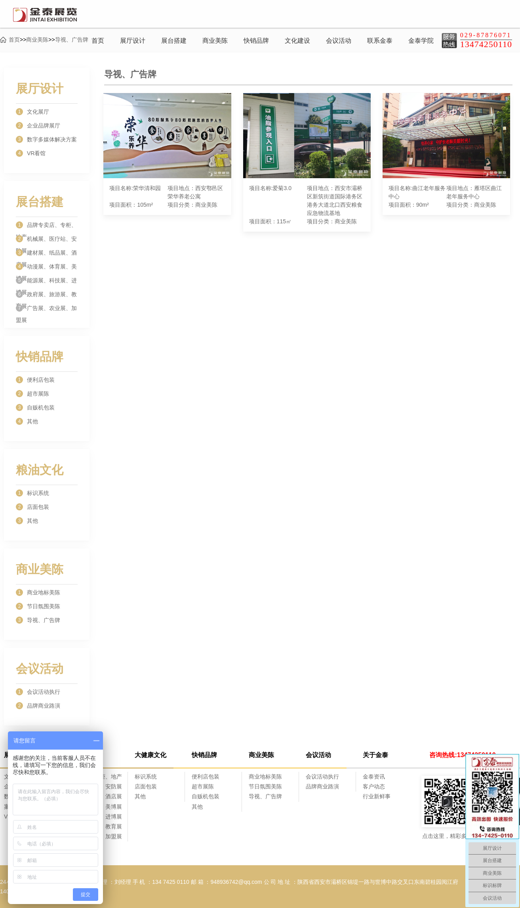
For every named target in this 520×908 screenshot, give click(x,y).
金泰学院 (421, 40)
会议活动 (338, 40)
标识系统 (32, 493)
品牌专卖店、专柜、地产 (46, 226)
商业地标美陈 (38, 592)
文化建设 (297, 40)
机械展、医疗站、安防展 (46, 240)
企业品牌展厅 (38, 125)
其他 (27, 421)
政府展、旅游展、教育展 (46, 295)
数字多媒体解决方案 (46, 139)
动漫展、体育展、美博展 (46, 267)
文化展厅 (32, 111)
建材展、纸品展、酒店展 (46, 254)
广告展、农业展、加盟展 (46, 309)
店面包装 (32, 506)
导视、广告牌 (38, 620)
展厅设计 (132, 40)
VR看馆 (31, 153)
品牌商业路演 (38, 705)
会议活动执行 (38, 691)
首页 (97, 40)
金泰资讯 (374, 776)
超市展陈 (32, 393)
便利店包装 (35, 379)
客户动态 (374, 786)
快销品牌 (256, 40)
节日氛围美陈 (38, 606)
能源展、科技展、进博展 (46, 281)
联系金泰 (379, 40)
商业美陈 (215, 40)
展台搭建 (174, 40)
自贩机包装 (35, 407)
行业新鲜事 (376, 796)
